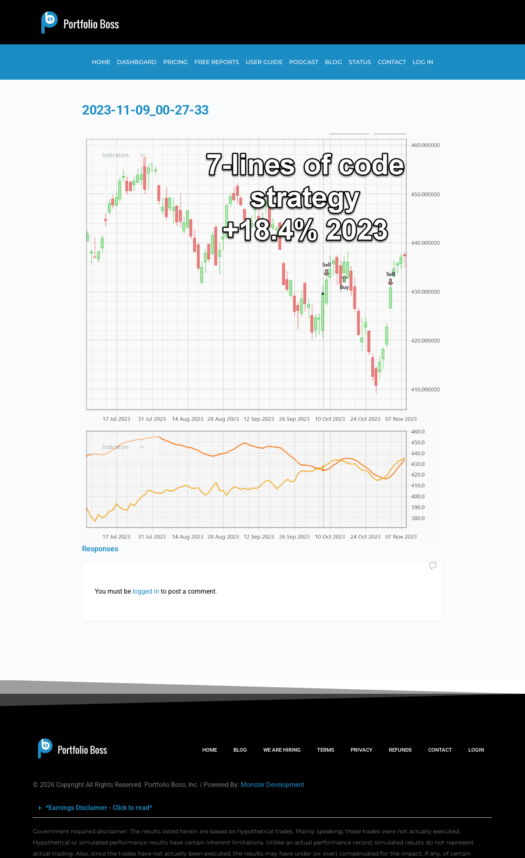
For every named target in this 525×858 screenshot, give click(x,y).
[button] (262, 808)
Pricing (175, 62)
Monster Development (272, 785)
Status (360, 62)
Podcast (303, 62)
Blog (333, 62)
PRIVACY (361, 750)
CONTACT (440, 750)
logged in (145, 591)
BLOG (240, 750)
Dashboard (137, 62)
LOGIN (476, 750)
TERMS (325, 750)
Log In (423, 62)
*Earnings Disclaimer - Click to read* (99, 808)
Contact (392, 62)
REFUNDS (400, 750)
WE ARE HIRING (282, 750)
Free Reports (216, 62)
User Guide (264, 62)
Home (101, 62)
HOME (209, 750)
